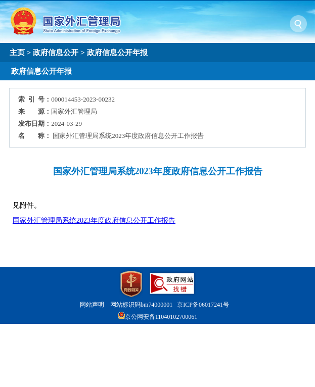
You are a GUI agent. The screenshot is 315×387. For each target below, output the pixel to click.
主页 (17, 52)
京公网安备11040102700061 (161, 316)
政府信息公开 (55, 52)
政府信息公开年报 (117, 52)
